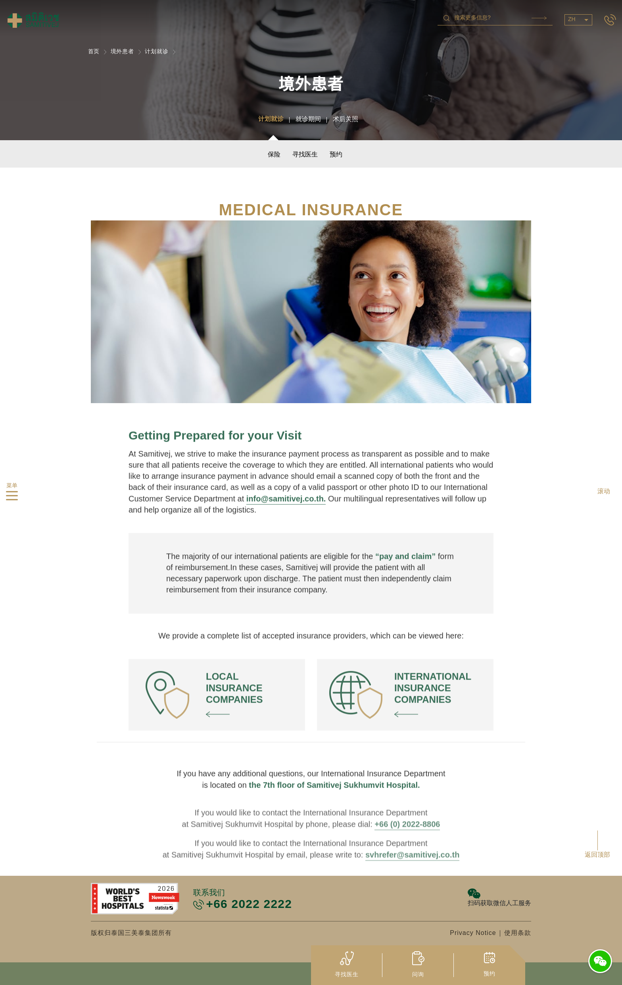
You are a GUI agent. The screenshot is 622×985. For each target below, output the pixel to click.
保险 (274, 154)
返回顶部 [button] (597, 855)
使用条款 (517, 933)
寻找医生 (305, 154)
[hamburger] (12, 497)
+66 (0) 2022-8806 (407, 875)
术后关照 (345, 119)
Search (539, 18)
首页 (94, 52)
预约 (336, 154)
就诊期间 (308, 119)
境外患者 (122, 52)
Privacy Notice (473, 933)
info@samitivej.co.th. (286, 524)
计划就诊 (157, 52)
